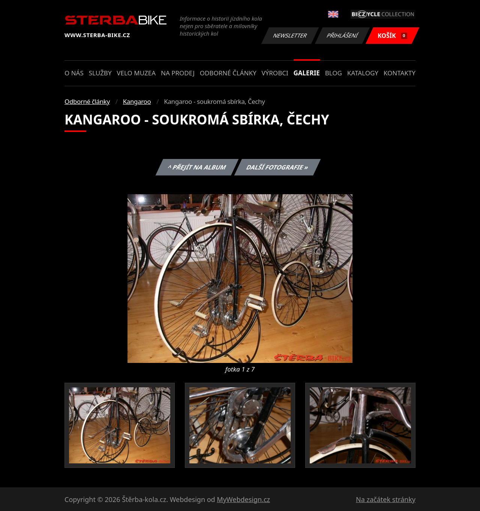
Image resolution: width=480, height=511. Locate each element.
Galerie (307, 73)
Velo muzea (136, 73)
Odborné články (228, 73)
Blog (333, 73)
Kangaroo (137, 101)
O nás (74, 73)
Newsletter (290, 35)
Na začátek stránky (386, 499)
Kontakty (400, 73)
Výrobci (274, 73)
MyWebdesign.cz (243, 499)
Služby (100, 73)
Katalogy (362, 73)
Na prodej (178, 73)
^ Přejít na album (197, 167)
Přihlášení (342, 35)
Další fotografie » (277, 167)
